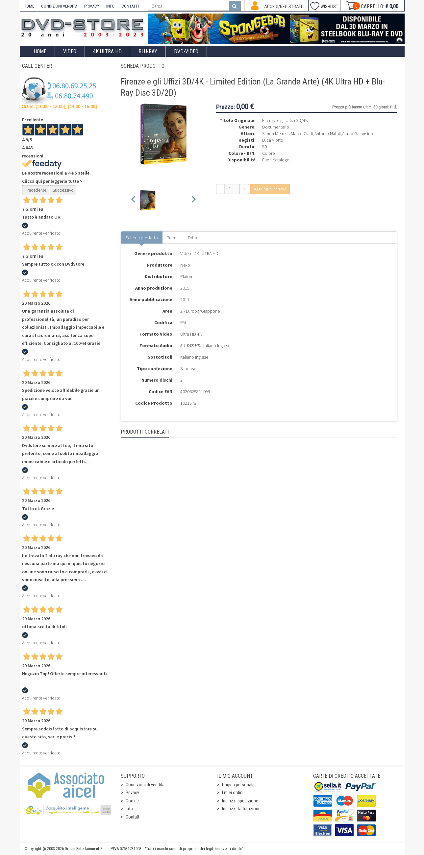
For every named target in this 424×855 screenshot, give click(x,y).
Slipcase (188, 368)
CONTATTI (130, 6)
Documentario (275, 127)
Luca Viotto (272, 140)
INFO (110, 6)
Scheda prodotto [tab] (142, 238)
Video (69, 51)
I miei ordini (232, 792)
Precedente (35, 190)
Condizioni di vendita (145, 784)
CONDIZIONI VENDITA (59, 6)
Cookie (132, 800)
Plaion (186, 276)
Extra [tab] (192, 238)
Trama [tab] (173, 238)
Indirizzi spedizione (240, 800)
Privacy (132, 792)
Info (129, 808)
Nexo (185, 265)
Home (40, 51)
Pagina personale (238, 784)
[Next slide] (193, 200)
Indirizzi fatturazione (241, 808)
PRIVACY (91, 6)
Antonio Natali (327, 133)
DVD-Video (186, 51)
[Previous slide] (133, 200)
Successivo (63, 190)
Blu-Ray (147, 51)
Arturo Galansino (357, 133)
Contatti (133, 816)
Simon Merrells (275, 133)
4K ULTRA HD (107, 51)
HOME (29, 6)
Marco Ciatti (302, 133)
